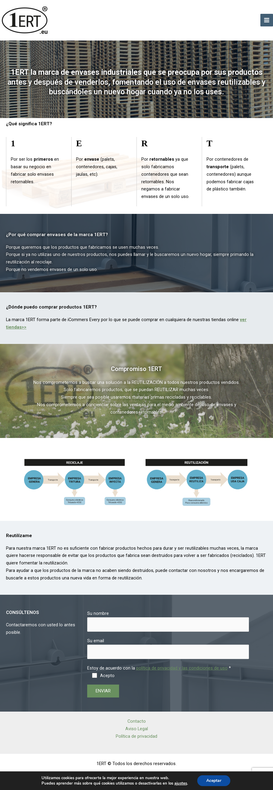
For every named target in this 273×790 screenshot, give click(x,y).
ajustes (180, 783)
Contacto (136, 721)
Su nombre (168, 621)
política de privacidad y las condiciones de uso (182, 668)
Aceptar (213, 780)
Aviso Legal (136, 728)
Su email (168, 648)
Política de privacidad (136, 736)
